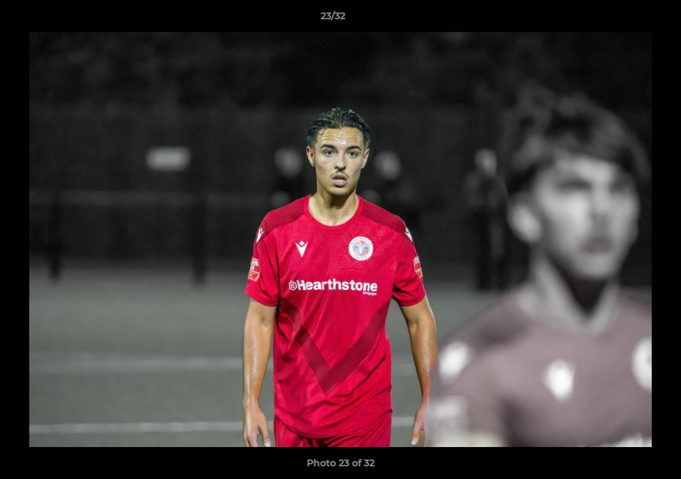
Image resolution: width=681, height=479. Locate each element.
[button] (625, 19)
